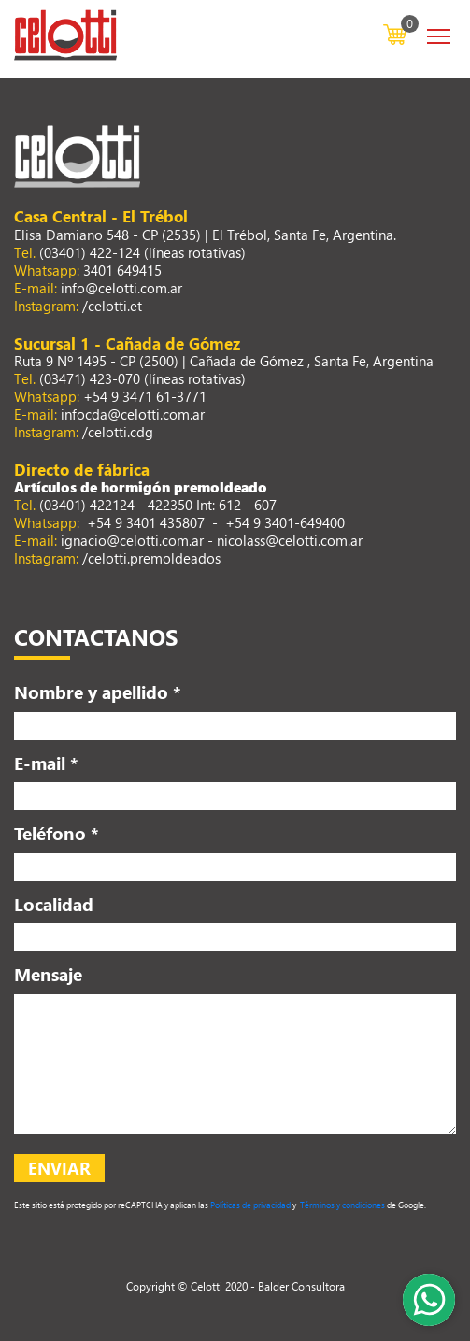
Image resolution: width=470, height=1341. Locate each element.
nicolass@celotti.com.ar (290, 540)
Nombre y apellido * (97, 691)
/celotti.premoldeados (151, 558)
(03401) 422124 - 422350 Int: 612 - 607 (158, 504)
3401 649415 (122, 270)
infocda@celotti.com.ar (133, 414)
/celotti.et (112, 305)
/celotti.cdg (117, 431)
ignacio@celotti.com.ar (132, 540)
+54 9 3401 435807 (144, 522)
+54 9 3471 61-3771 (145, 396)
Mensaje (48, 974)
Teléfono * (56, 832)
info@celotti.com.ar (121, 287)
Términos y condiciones (341, 1205)
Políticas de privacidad (249, 1205)
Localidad (53, 904)
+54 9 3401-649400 (285, 522)
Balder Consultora (301, 1285)
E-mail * (46, 762)
